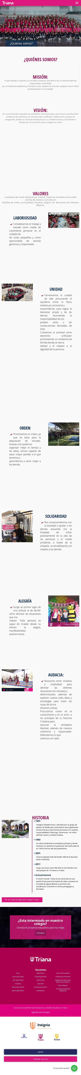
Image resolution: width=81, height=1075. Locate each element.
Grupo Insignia (40, 1028)
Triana (40, 1040)
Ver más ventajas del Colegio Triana (22, 899)
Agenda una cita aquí (40, 1012)
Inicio (18, 973)
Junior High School (18, 991)
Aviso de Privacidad (62, 973)
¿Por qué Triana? (18, 980)
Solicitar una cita (40, 1059)
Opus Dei (40, 984)
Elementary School (18, 987)
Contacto (40, 933)
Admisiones (40, 991)
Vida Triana (40, 980)
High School (40, 973)
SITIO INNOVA (63, 985)
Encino (57, 1040)
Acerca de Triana (18, 977)
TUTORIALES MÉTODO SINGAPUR (63, 990)
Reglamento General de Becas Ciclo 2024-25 (63, 981)
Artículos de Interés (40, 987)
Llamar (40, 1052)
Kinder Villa (24, 1040)
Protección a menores (63, 977)
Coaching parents (40, 977)
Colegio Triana (40, 961)
